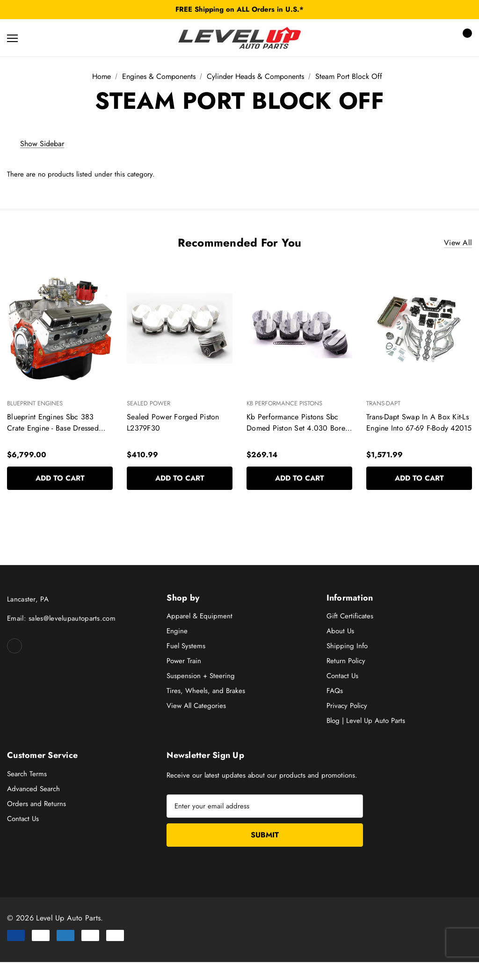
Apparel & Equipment (199, 616)
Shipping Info (347, 646)
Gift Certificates (350, 616)
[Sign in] (437, 38)
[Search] (37, 37)
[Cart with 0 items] (464, 37)
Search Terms (27, 774)
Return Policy (346, 661)
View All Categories (196, 706)
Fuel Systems (186, 646)
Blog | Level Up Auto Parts (366, 721)
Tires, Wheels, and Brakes (206, 691)
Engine (177, 631)
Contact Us (342, 676)
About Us (340, 631)
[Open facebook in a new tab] (14, 646)
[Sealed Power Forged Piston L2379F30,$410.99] (179, 328)
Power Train (184, 661)
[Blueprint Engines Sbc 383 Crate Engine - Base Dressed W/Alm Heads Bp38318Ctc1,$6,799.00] (60, 328)
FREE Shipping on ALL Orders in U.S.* (239, 9)
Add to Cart (60, 478)
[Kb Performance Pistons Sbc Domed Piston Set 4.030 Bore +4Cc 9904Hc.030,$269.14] (299, 328)
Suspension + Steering (201, 676)
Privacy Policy (347, 706)
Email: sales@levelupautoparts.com (61, 619)
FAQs (335, 691)
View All (458, 243)
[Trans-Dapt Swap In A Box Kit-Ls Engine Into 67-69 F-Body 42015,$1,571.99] (419, 328)
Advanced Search (33, 789)
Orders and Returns (36, 804)
